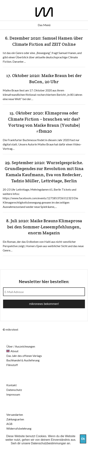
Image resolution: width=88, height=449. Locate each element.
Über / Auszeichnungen (20, 346)
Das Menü (44, 25)
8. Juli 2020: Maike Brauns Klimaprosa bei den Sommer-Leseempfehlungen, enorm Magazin (44, 227)
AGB (9, 423)
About (14, 351)
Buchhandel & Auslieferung (23, 360)
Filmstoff (12, 365)
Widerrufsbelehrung (18, 428)
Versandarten (14, 414)
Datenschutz (14, 389)
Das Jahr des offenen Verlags (24, 355)
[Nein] (83, 440)
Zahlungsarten (15, 419)
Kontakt (11, 385)
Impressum (13, 394)
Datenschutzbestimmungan (48, 443)
